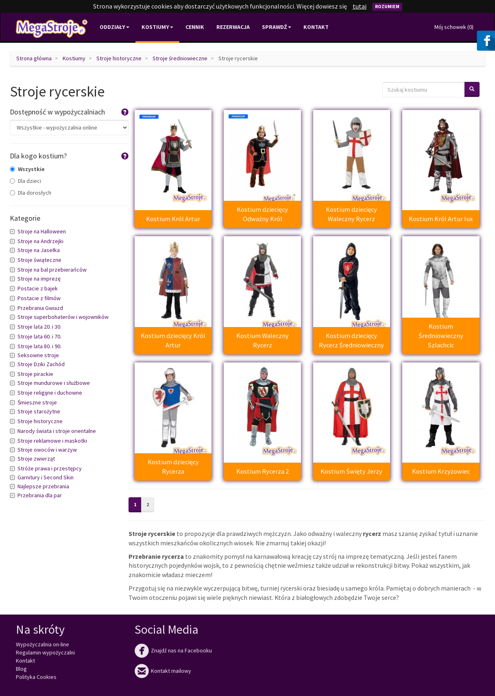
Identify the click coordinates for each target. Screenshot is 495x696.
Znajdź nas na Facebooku (173, 650)
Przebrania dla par (39, 495)
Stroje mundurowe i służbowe (53, 382)
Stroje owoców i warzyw (47, 449)
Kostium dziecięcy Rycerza (173, 466)
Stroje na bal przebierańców (52, 269)
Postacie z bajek (37, 288)
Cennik (194, 27)
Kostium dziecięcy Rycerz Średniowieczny (351, 340)
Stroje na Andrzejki (40, 241)
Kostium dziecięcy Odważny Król (262, 214)
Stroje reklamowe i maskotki (52, 440)
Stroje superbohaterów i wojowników (63, 317)
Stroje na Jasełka (38, 250)
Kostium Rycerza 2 (262, 471)
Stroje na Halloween (41, 231)
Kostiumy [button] (157, 27)
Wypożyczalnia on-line (42, 644)
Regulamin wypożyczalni (45, 652)
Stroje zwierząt (36, 458)
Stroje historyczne (119, 58)
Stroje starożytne (38, 411)
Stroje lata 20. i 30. (39, 326)
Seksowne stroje (38, 355)
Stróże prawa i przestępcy (49, 468)
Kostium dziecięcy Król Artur (173, 340)
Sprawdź (276, 27)
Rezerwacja (233, 27)
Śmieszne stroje (37, 402)
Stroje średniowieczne (180, 58)
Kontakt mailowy (163, 671)
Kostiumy (74, 58)
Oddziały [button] (114, 27)
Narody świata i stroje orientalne (56, 431)
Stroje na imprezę (39, 278)
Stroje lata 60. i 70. (39, 336)
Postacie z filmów (39, 298)
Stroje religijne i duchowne (49, 392)
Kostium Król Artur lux (441, 219)
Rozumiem (387, 6)
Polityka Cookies (36, 677)
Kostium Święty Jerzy (351, 471)
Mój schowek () (453, 27)
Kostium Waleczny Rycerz (262, 340)
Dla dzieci (25, 180)
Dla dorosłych (30, 192)
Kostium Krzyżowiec (441, 471)
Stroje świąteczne (39, 259)
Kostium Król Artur (173, 219)
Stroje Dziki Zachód (41, 364)
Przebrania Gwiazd (40, 308)
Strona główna (34, 58)
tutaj (359, 6)
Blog (21, 668)
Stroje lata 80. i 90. (39, 346)
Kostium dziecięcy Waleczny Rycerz (351, 214)
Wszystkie (27, 169)
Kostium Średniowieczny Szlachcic (441, 335)
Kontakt (316, 27)
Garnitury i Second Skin (45, 477)
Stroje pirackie (35, 374)
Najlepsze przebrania (43, 486)
